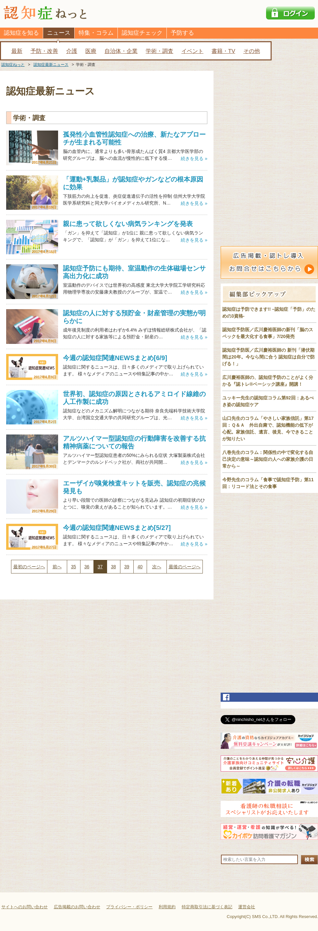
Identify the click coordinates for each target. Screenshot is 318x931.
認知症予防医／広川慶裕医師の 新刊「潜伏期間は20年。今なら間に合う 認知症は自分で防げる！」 (268, 356)
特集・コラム (96, 33)
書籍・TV (223, 51)
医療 (90, 51)
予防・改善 (44, 51)
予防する (182, 33)
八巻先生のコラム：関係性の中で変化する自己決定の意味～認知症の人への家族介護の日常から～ (267, 459)
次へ (156, 566)
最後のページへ (185, 566)
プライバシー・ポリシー (129, 906)
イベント (192, 51)
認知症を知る (21, 33)
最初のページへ (29, 566)
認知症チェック (142, 33)
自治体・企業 (121, 51)
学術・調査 (159, 51)
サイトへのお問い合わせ (24, 906)
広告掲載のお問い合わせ (77, 906)
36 (87, 566)
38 (113, 566)
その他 (251, 51)
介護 (71, 51)
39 (126, 566)
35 (73, 566)
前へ (57, 566)
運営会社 (246, 906)
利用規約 (167, 906)
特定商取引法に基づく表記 (207, 906)
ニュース (58, 33)
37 (100, 566)
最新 (16, 51)
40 (140, 566)
